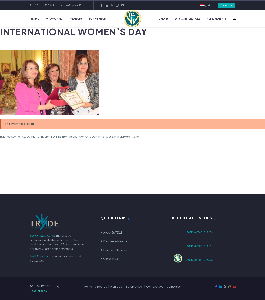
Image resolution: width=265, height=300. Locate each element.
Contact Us (174, 286)
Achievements (216, 18)
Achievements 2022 (199, 259)
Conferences (154, 286)
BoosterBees (38, 290)
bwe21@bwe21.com (75, 5)
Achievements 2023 (199, 246)
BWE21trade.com (41, 235)
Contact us (226, 5)
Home (35, 18)
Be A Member (97, 18)
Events (164, 18)
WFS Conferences (187, 18)
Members (76, 18)
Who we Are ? (54, 18)
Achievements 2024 (199, 232)
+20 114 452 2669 (43, 5)
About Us (101, 286)
